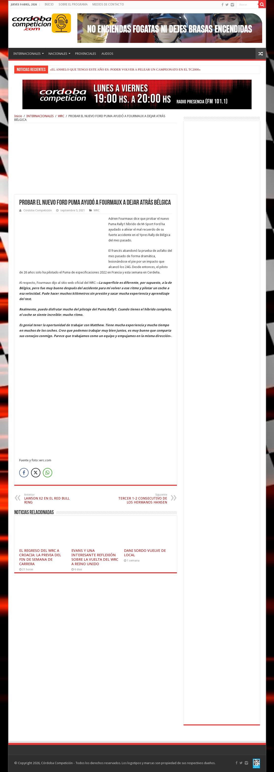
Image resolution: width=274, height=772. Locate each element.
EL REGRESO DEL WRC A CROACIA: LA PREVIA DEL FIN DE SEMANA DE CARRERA (40, 557)
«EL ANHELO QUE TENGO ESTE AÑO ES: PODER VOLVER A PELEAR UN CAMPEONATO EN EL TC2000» (125, 69)
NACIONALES (58, 53)
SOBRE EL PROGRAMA (73, 4)
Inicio (18, 116)
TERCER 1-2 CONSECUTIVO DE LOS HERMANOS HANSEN (142, 498)
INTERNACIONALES (27, 53)
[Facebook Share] (24, 472)
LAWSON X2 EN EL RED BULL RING (49, 498)
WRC (61, 116)
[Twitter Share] (35, 472)
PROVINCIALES (85, 53)
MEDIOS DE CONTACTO (108, 4)
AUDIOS (107, 53)
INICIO (49, 4)
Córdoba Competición (37, 210)
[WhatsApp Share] (47, 472)
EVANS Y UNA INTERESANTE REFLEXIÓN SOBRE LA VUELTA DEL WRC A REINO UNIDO (94, 557)
